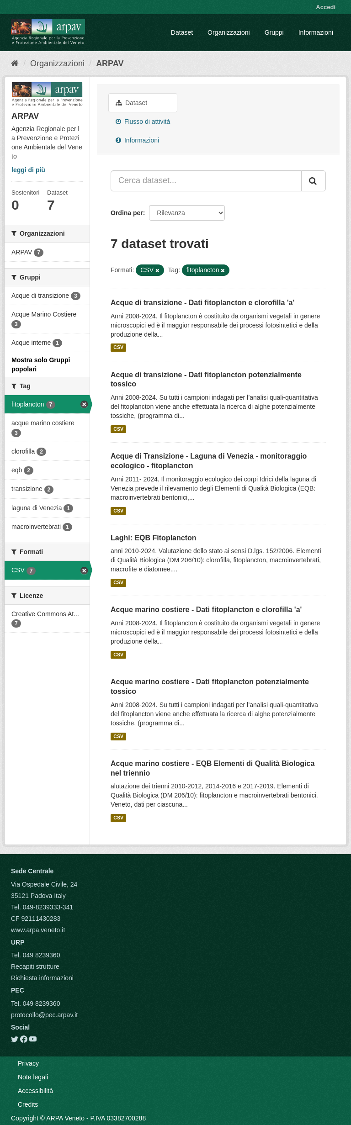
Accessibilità (35, 1090)
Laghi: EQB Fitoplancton (154, 538)
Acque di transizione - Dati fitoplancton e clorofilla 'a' (202, 302)
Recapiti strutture (35, 966)
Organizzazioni (228, 32)
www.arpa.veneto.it (38, 930)
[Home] (15, 63)
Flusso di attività (143, 121)
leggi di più (28, 170)
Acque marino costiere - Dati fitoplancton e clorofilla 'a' (206, 609)
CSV (118, 347)
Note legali (33, 1077)
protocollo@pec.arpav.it (44, 1015)
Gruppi (274, 32)
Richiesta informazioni (42, 978)
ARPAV (109, 63)
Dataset (182, 32)
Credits (28, 1104)
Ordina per (127, 213)
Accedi (325, 7)
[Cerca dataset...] (206, 180)
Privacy (28, 1063)
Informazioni (315, 32)
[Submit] (313, 180)
